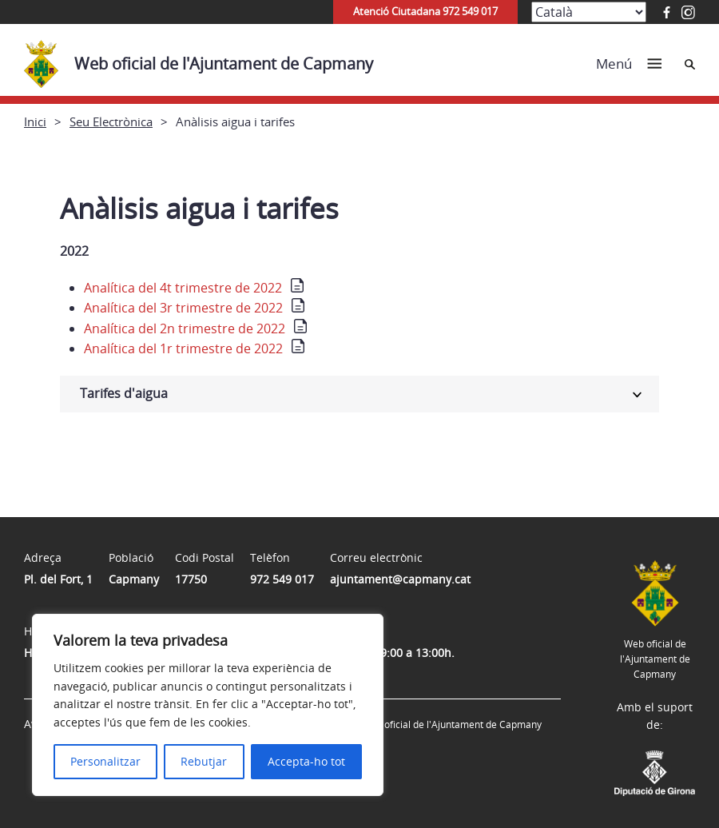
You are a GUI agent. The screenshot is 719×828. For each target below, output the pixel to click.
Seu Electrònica (111, 121)
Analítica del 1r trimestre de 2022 (183, 348)
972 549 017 (282, 579)
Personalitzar (105, 761)
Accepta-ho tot (306, 761)
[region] (207, 705)
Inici (35, 121)
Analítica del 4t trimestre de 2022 (183, 288)
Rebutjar (204, 761)
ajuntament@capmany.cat (400, 579)
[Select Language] (588, 12)
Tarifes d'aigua (124, 393)
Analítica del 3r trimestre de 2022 (183, 307)
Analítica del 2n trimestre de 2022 (184, 328)
